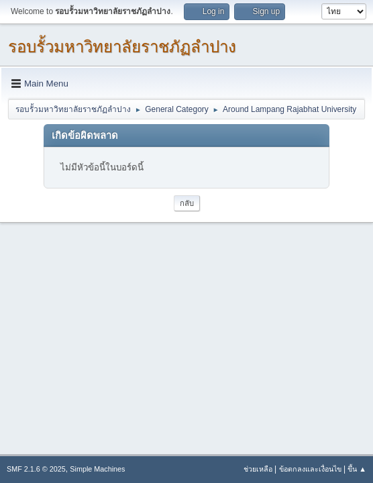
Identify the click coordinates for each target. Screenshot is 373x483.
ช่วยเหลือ (258, 469)
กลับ (187, 203)
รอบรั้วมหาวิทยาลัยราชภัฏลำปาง (122, 47)
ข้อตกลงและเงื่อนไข (310, 469)
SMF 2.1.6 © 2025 (36, 469)
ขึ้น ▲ (357, 469)
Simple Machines (97, 469)
